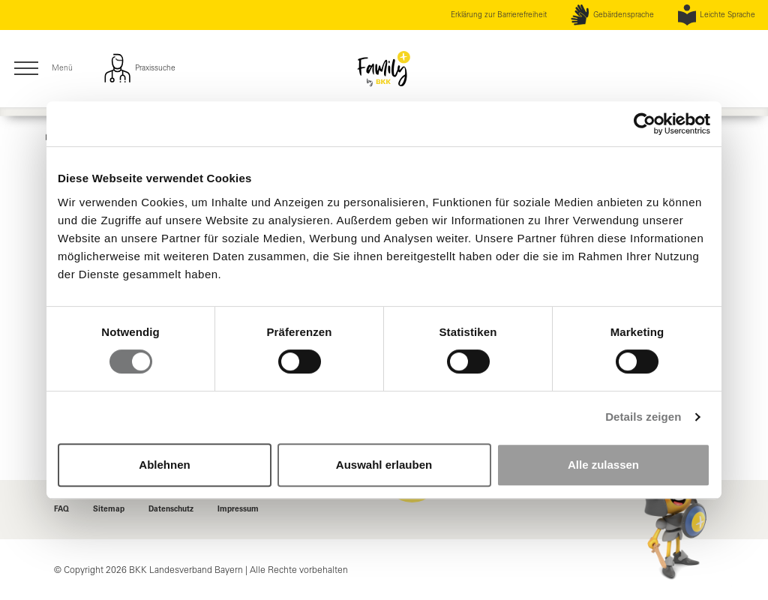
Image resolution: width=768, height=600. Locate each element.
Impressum (238, 510)
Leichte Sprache (716, 15)
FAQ (61, 510)
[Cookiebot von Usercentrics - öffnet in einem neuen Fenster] (644, 123)
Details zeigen (643, 416)
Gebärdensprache (612, 15)
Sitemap (108, 510)
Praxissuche (139, 68)
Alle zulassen (603, 464)
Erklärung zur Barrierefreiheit (499, 15)
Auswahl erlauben (384, 464)
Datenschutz (171, 510)
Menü (42, 69)
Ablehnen (164, 464)
